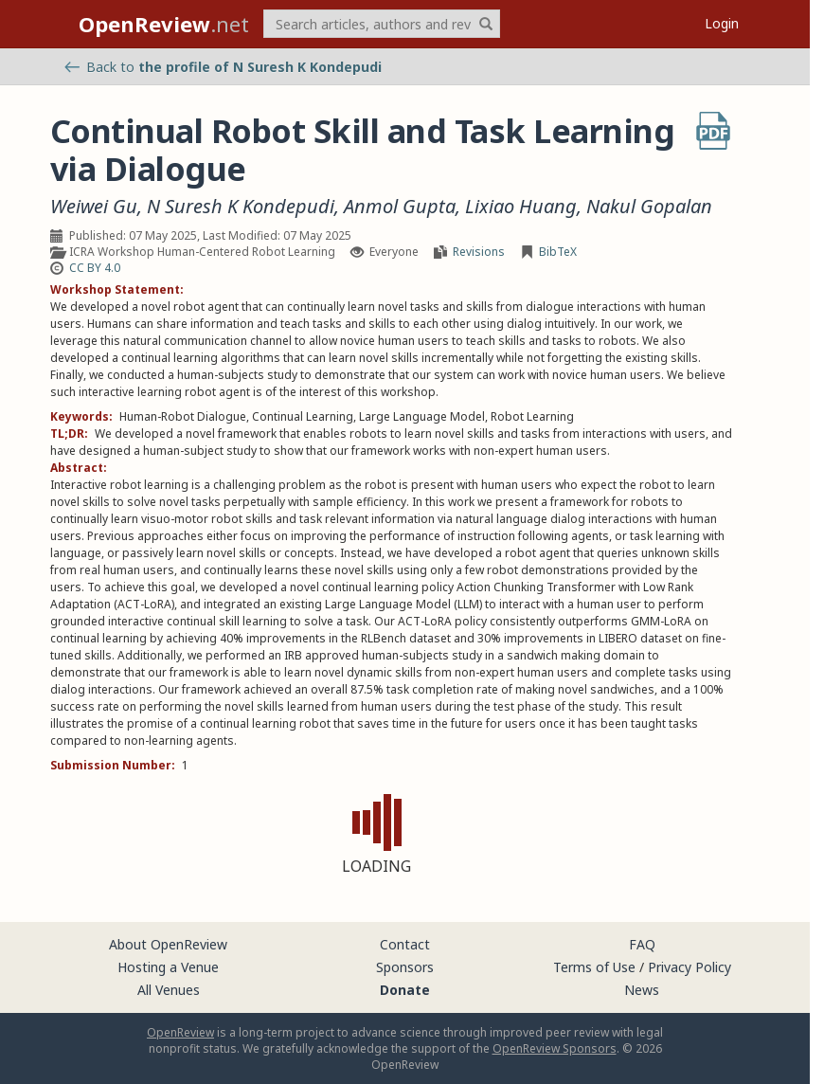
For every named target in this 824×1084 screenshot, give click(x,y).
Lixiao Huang (521, 206)
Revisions (479, 252)
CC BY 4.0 (94, 268)
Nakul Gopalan (649, 206)
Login (722, 23)
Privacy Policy (689, 967)
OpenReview (180, 1032)
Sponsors (405, 967)
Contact (405, 944)
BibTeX (558, 252)
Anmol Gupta (400, 206)
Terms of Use (594, 967)
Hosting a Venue (168, 967)
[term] (381, 23)
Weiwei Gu (93, 206)
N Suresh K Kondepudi (240, 206)
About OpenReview (168, 944)
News (641, 990)
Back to (223, 67)
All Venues (168, 990)
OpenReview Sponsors (555, 1048)
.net (164, 23)
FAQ (642, 944)
